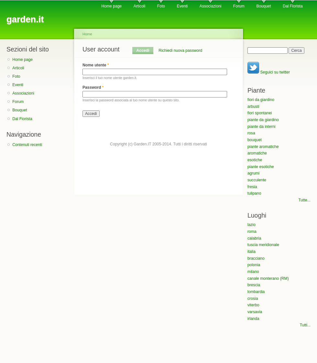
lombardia (256, 291)
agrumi (253, 173)
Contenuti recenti (27, 144)
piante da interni (261, 126)
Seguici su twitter (268, 72)
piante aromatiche (263, 146)
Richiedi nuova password (180, 50)
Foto (161, 6)
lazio (251, 224)
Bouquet (263, 6)
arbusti (253, 106)
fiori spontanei (259, 113)
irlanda (253, 318)
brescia (253, 285)
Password (93, 87)
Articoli (139, 6)
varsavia (254, 312)
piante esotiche (260, 166)
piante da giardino (263, 120)
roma (252, 231)
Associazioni (211, 6)
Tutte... (305, 200)
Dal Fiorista (292, 6)
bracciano (256, 258)
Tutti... (305, 325)
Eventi (182, 6)
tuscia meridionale (263, 245)
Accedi (145, 50)
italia (251, 251)
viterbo (253, 305)
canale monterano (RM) (268, 278)
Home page (111, 6)
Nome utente (95, 65)
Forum (239, 6)
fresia (252, 187)
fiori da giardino (260, 99)
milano (253, 271)
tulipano (254, 193)
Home (87, 34)
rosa (251, 133)
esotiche (254, 160)
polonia (253, 265)
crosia (252, 298)
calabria (254, 238)
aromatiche (257, 153)
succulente (256, 180)
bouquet (254, 140)
